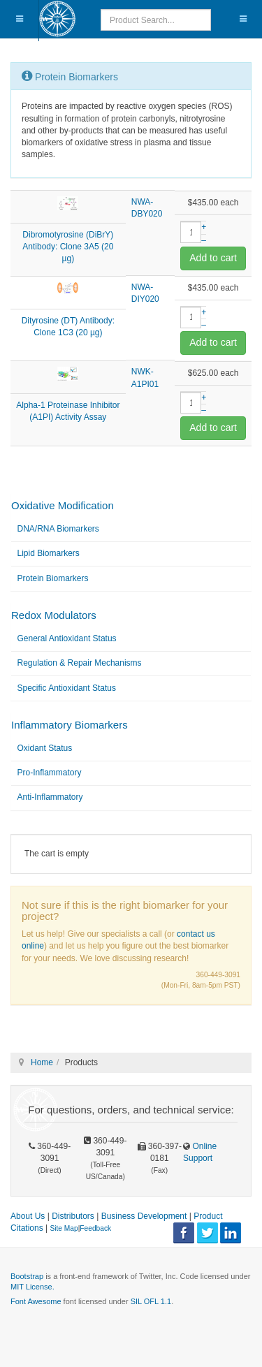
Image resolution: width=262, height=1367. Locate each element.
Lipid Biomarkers (48, 553)
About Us (27, 1216)
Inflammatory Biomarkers (69, 725)
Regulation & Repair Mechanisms (79, 663)
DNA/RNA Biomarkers (58, 529)
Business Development (144, 1216)
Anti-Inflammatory (50, 797)
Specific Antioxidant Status (66, 688)
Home (42, 1062)
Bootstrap (26, 1276)
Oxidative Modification (62, 505)
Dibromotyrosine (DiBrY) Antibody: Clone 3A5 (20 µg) (67, 246)
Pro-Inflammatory (49, 772)
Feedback (95, 1228)
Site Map (64, 1228)
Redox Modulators (53, 615)
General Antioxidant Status (67, 638)
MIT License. (32, 1286)
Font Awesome (35, 1301)
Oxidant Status (45, 748)
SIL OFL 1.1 (151, 1301)
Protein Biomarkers (53, 578)
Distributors (73, 1216)
